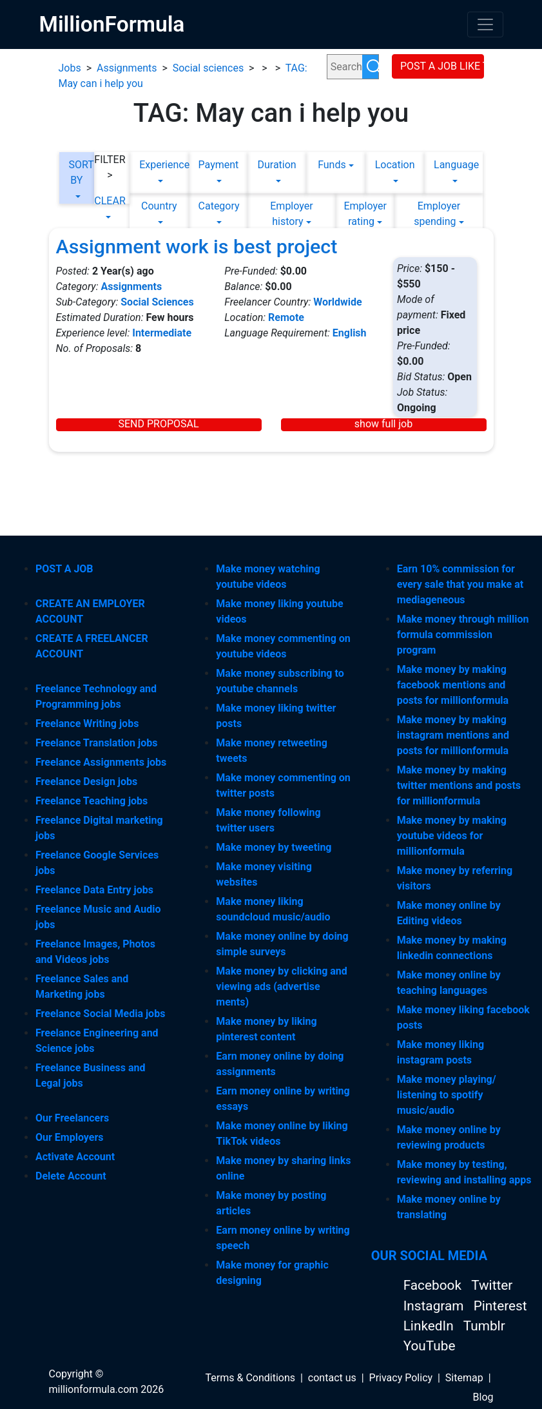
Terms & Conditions (251, 1378)
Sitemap (464, 1378)
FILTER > (109, 167)
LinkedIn (430, 1326)
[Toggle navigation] (485, 24)
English (350, 333)
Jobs (70, 68)
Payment (218, 165)
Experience (159, 165)
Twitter (491, 1285)
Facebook (434, 1285)
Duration (276, 165)
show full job (383, 424)
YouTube (429, 1346)
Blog (483, 1397)
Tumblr (484, 1326)
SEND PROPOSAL (158, 424)
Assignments (127, 68)
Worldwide (337, 302)
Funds (332, 165)
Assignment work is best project (197, 246)
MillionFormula (112, 24)
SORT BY (77, 172)
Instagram (435, 1306)
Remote (286, 317)
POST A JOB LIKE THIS (442, 66)
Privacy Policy (401, 1378)
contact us (332, 1378)
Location (394, 165)
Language (453, 165)
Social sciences (208, 68)
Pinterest (500, 1306)
